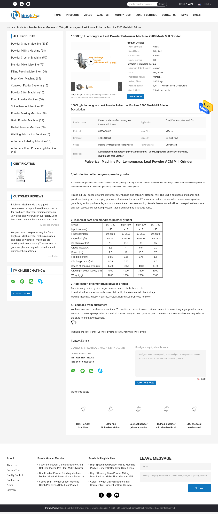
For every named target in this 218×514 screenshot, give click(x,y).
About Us (102, 15)
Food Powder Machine (24, 99)
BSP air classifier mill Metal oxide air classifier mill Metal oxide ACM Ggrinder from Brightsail (166, 426)
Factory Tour (122, 15)
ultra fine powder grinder (87, 332)
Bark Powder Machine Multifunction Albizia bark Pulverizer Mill (83, 426)
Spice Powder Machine (25, 106)
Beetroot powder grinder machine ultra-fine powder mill (138, 426)
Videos (88, 15)
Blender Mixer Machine (25, 64)
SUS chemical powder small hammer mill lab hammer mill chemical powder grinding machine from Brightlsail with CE (194, 426)
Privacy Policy (51, 508)
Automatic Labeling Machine (28, 141)
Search (162, 4)
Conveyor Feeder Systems (26, 85)
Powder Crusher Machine (26, 57)
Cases (197, 15)
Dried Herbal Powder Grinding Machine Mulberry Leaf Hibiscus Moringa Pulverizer (62, 475)
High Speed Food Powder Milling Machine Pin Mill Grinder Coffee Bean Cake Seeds (112, 466)
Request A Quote (185, 4)
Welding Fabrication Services (28, 134)
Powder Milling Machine (25, 50)
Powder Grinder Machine (42, 27)
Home (57, 15)
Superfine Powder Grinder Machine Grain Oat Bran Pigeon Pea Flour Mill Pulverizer (61, 466)
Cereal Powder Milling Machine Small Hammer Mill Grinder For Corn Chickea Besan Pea (111, 483)
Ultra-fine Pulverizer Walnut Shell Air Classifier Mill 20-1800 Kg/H (111, 426)
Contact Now (135, 96)
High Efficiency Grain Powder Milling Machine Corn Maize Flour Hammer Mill (111, 475)
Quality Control (146, 15)
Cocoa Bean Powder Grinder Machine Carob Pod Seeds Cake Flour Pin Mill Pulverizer (59, 483)
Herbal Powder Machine (25, 127)
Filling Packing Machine (25, 71)
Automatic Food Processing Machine (33, 148)
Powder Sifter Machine (24, 92)
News (184, 15)
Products (72, 15)
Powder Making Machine (26, 113)
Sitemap (11, 490)
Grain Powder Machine (24, 120)
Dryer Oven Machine (23, 78)
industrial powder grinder (134, 332)
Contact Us (169, 15)
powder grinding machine (110, 332)
